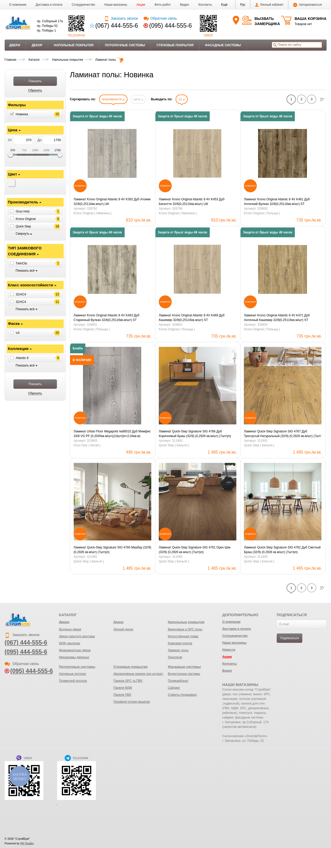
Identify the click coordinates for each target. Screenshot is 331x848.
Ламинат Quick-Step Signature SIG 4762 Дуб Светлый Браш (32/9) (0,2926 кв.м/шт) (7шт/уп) (282, 550)
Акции (141, 4)
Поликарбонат (178, 681)
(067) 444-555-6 (116, 25)
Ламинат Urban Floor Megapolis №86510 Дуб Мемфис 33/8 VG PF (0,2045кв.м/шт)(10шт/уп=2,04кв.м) (112, 434)
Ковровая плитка (180, 643)
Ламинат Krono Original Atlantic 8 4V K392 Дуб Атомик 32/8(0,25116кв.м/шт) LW (112, 201)
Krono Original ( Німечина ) (93, 213)
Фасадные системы (223, 45)
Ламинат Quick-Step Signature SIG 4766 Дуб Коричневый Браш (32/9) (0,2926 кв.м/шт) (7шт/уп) (195, 434)
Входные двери (70, 629)
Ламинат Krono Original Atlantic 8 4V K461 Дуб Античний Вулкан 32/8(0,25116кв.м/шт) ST (277, 201)
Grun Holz (23, 211)
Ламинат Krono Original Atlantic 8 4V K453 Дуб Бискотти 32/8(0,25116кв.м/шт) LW (191, 201)
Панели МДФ (122, 688)
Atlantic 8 (22, 358)
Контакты (205, 4)
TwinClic (21, 263)
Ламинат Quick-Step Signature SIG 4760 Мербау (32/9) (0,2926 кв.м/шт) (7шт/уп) (112, 550)
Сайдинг (174, 688)
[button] (224, 4)
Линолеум (175, 657)
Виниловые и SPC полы (185, 629)
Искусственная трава (183, 636)
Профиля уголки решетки (131, 702)
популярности (113, 99)
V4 (18, 333)
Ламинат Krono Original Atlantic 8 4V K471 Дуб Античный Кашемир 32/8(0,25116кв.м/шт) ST (277, 318)
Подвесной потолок (73, 681)
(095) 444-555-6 (170, 25)
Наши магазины (115, 4)
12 (181, 99)
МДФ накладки (69, 643)
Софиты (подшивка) (182, 695)
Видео (184, 4)
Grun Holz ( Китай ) (87, 445)
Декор (37, 45)
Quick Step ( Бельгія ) (174, 445)
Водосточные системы (184, 674)
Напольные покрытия (73, 45)
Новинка (22, 114)
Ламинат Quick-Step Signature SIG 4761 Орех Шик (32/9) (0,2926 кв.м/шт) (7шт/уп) (195, 550)
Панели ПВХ (122, 695)
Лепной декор (123, 629)
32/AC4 (21, 294)
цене (138, 99)
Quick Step (23, 226)
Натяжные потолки (72, 674)
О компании (17, 4)
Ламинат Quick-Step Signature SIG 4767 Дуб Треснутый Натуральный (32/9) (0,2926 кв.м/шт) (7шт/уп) (282, 434)
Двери (14, 45)
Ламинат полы (178, 650)
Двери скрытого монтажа (77, 636)
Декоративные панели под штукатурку (140, 674)
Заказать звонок (121, 18)
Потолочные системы (125, 45)
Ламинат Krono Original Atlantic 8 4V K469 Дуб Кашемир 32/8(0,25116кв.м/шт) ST (191, 318)
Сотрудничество (83, 4)
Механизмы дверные (74, 657)
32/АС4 (21, 302)
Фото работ (162, 4)
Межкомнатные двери (75, 650)
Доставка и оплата (49, 4)
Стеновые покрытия (174, 45)
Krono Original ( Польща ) (262, 213)
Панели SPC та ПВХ (127, 681)
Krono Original (26, 219)
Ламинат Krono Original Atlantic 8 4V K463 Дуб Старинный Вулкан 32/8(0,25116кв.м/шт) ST (106, 318)
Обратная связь (160, 18)
